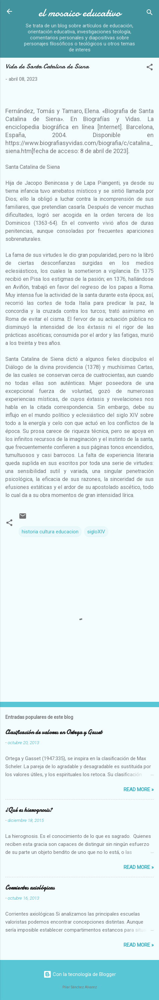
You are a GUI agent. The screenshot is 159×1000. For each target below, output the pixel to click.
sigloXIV (96, 532)
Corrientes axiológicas (29, 888)
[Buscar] (150, 13)
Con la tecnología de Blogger (79, 974)
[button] (150, 68)
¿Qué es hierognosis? (28, 810)
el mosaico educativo (79, 12)
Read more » (139, 790)
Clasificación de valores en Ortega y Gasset (53, 732)
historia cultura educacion (50, 532)
